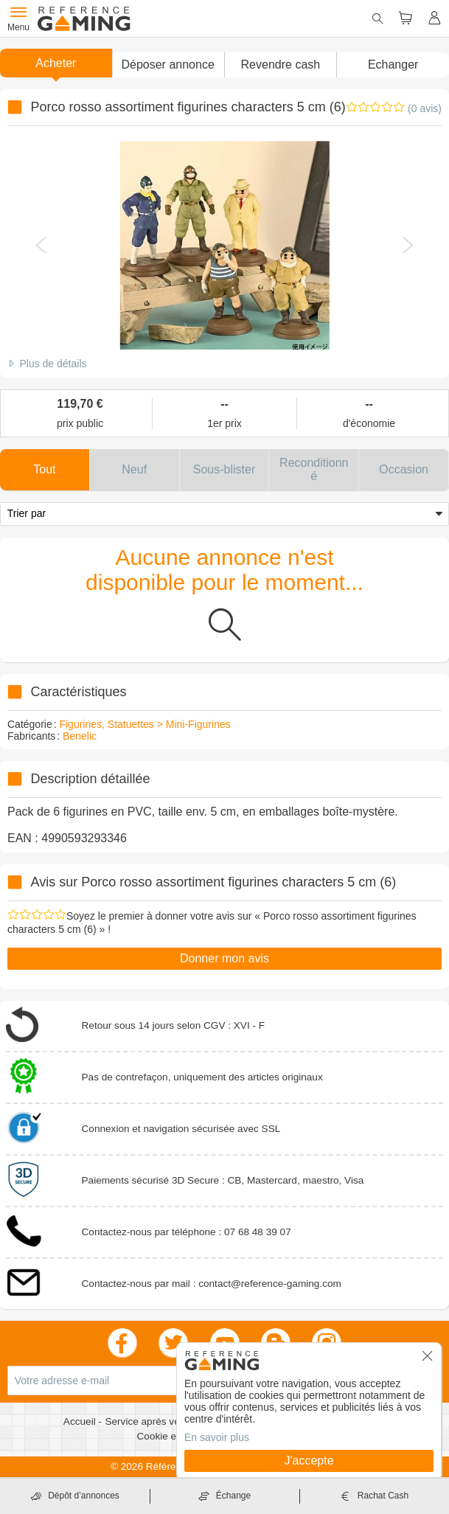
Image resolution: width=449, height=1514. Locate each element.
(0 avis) (425, 108)
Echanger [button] (393, 64)
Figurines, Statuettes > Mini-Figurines (144, 724)
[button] (168, 64)
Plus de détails (52, 363)
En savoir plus (216, 1437)
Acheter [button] (55, 63)
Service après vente (150, 1421)
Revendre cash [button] (281, 64)
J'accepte (308, 1460)
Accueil (81, 1421)
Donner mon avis (224, 958)
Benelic (80, 736)
